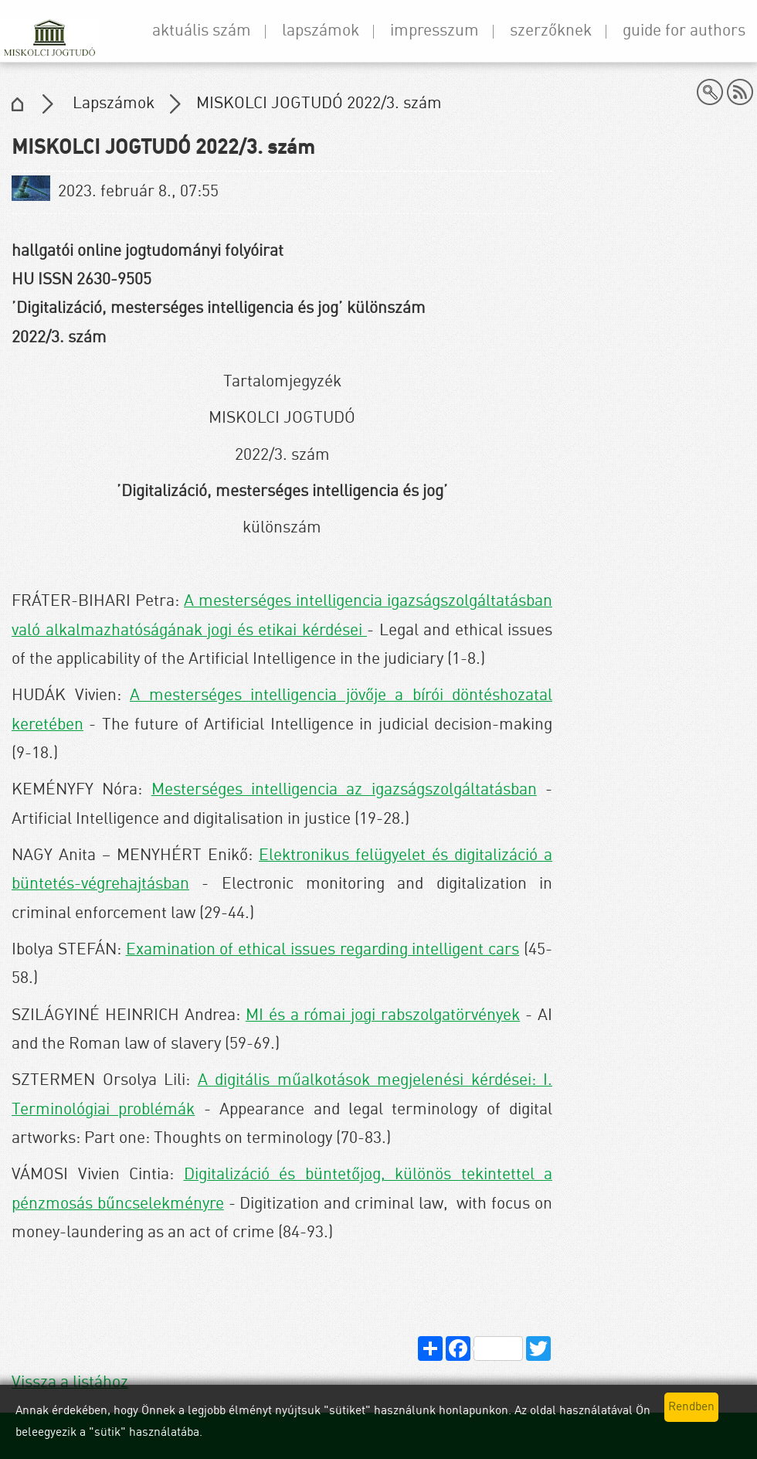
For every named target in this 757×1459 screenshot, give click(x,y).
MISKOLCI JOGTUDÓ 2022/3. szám (319, 104)
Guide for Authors (684, 31)
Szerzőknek (551, 31)
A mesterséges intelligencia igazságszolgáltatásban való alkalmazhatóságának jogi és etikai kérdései (282, 616)
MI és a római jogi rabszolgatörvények (383, 1016)
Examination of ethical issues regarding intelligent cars (323, 950)
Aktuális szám (201, 31)
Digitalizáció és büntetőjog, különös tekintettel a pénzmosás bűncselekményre (282, 1189)
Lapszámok (320, 31)
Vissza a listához (70, 1383)
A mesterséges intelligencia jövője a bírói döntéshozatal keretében (282, 710)
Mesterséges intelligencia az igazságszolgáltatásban (344, 790)
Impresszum (434, 31)
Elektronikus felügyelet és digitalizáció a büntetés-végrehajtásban (282, 870)
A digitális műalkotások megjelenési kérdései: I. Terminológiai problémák (282, 1095)
